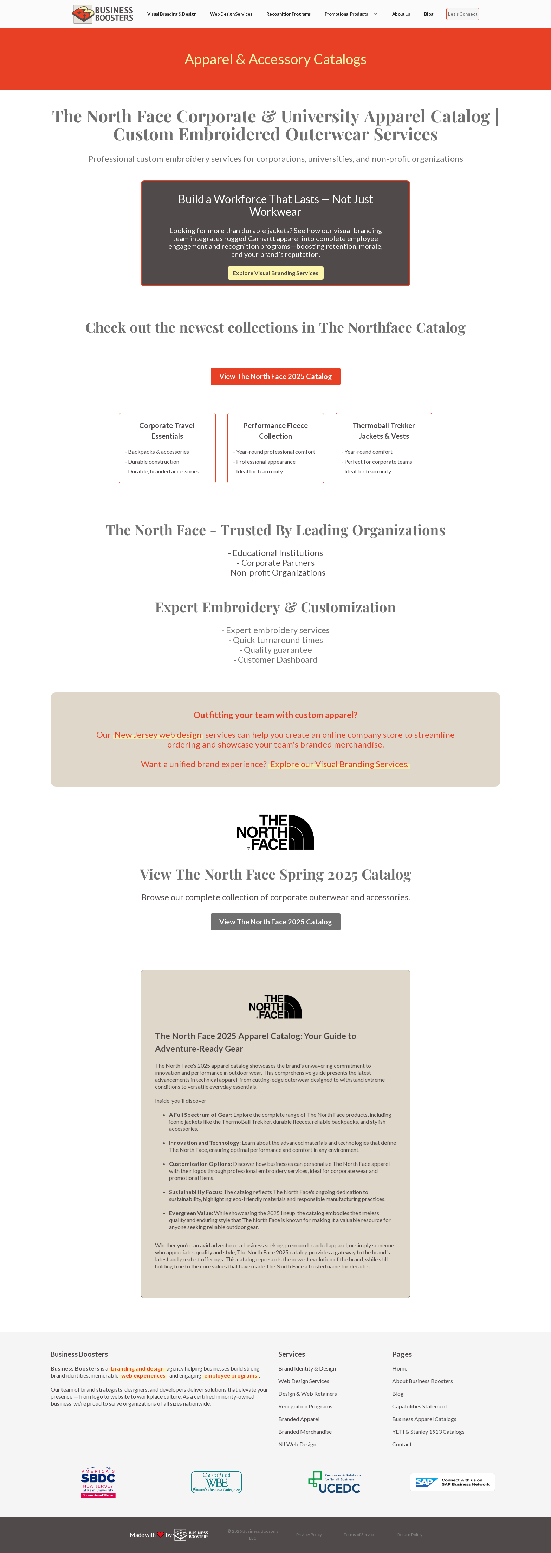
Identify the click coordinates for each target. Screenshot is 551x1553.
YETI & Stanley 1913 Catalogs (428, 1431)
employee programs (230, 1375)
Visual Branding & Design (171, 14)
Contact (402, 1444)
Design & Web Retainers (307, 1393)
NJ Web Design (297, 1444)
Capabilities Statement (419, 1406)
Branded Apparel (298, 1418)
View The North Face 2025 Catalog (275, 376)
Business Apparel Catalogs (424, 1418)
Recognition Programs (288, 14)
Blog (429, 14)
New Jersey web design (158, 734)
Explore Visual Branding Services (275, 273)
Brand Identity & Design (307, 1368)
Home (399, 1368)
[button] (351, 14)
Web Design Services (231, 14)
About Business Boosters (422, 1381)
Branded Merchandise (305, 1431)
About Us (401, 14)
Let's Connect (463, 14)
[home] (102, 14)
